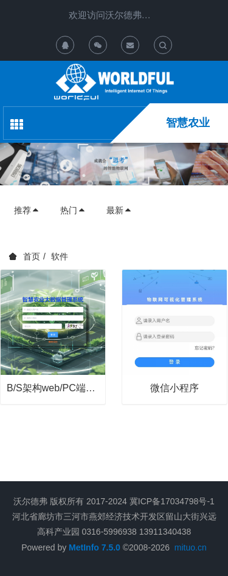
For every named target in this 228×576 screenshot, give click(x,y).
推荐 (27, 210)
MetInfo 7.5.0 (94, 547)
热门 (73, 210)
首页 (31, 256)
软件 (59, 256)
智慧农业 (188, 123)
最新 (119, 210)
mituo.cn (190, 547)
